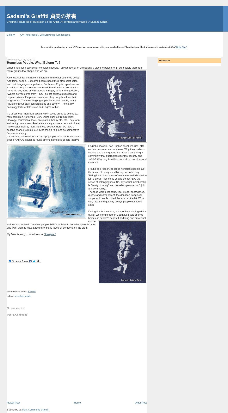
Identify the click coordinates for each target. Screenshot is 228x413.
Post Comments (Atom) (35, 409)
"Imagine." (50, 234)
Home (77, 402)
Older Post (141, 402)
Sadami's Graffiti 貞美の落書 (41, 16)
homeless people (23, 296)
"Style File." (181, 47)
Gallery (11, 34)
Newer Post (13, 402)
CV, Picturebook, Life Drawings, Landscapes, (45, 34)
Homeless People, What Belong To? (33, 62)
